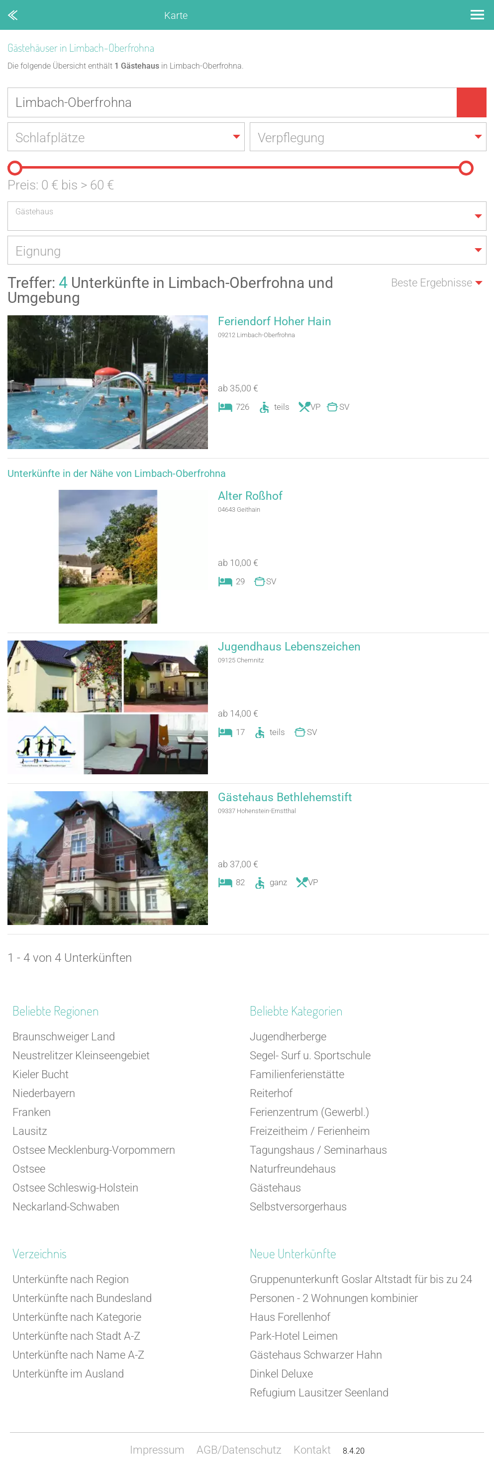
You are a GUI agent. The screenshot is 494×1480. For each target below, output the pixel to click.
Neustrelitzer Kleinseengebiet (81, 1058)
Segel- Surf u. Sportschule (310, 1058)
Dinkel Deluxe (281, 1376)
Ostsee (28, 1171)
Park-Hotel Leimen (294, 1338)
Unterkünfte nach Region (70, 1282)
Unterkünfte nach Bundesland (82, 1301)
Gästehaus (275, 1190)
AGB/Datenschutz (239, 1452)
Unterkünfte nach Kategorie (76, 1319)
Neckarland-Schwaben (65, 1209)
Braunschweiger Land (63, 1039)
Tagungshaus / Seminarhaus (318, 1152)
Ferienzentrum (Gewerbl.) (309, 1115)
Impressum (157, 1452)
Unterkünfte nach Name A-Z (78, 1357)
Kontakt (312, 1452)
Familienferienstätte (297, 1077)
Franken (31, 1115)
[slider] (14, 169)
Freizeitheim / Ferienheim (310, 1133)
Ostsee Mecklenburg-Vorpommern (93, 1152)
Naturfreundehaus (293, 1171)
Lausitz (29, 1133)
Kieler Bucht (40, 1077)
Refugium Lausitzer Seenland (319, 1395)
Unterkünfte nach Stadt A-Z (76, 1338)
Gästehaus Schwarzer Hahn (316, 1357)
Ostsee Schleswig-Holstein (75, 1190)
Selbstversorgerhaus (298, 1209)
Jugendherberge (288, 1039)
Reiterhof (271, 1096)
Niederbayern (43, 1096)
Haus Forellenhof (290, 1319)
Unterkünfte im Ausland (68, 1376)
